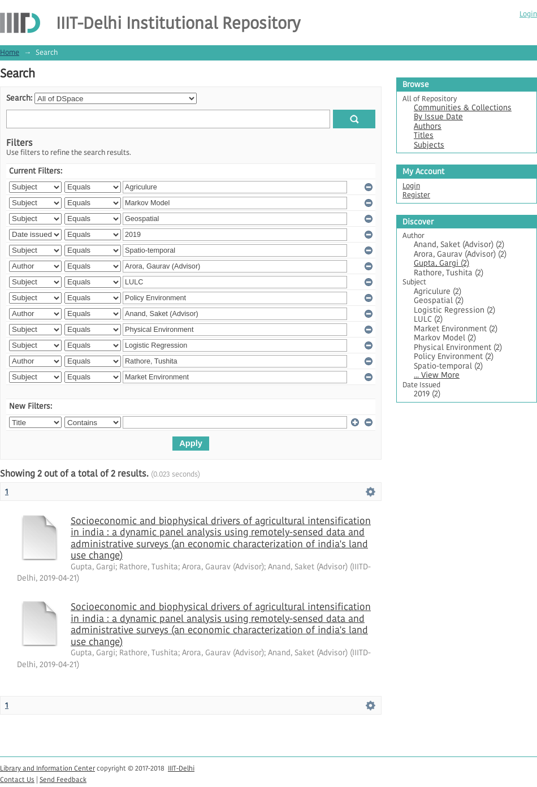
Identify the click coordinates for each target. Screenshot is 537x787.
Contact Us (17, 779)
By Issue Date (438, 117)
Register (416, 195)
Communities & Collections (463, 108)
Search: (19, 98)
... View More (437, 375)
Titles (424, 135)
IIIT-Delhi (181, 768)
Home (9, 52)
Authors (427, 126)
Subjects (429, 145)
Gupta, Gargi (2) (441, 263)
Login (528, 14)
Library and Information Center (47, 768)
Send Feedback (63, 779)
